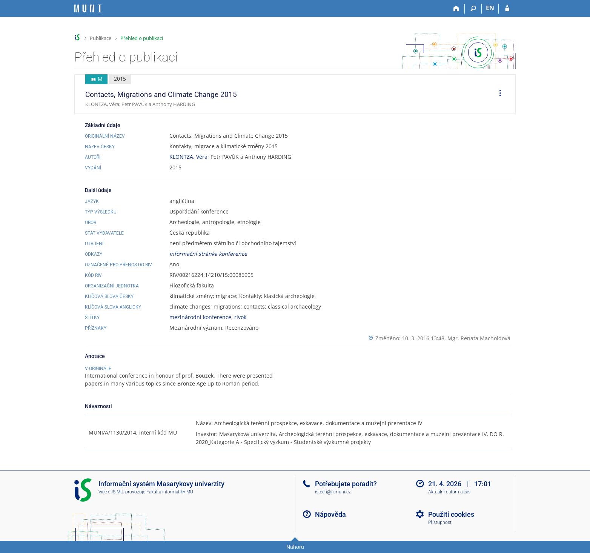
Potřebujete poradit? (346, 484)
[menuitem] (497, 94)
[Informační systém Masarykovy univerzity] (87, 8)
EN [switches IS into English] (490, 8)
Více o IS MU (110, 492)
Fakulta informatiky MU (169, 492)
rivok (240, 317)
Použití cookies (451, 514)
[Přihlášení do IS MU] (507, 9)
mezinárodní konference (200, 317)
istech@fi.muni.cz (333, 492)
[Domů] (456, 9)
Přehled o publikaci (141, 38)
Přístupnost (440, 522)
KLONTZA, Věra (188, 156)
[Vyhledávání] (473, 9)
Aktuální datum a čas (449, 492)
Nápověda (330, 514)
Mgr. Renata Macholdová (478, 338)
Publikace (100, 38)
